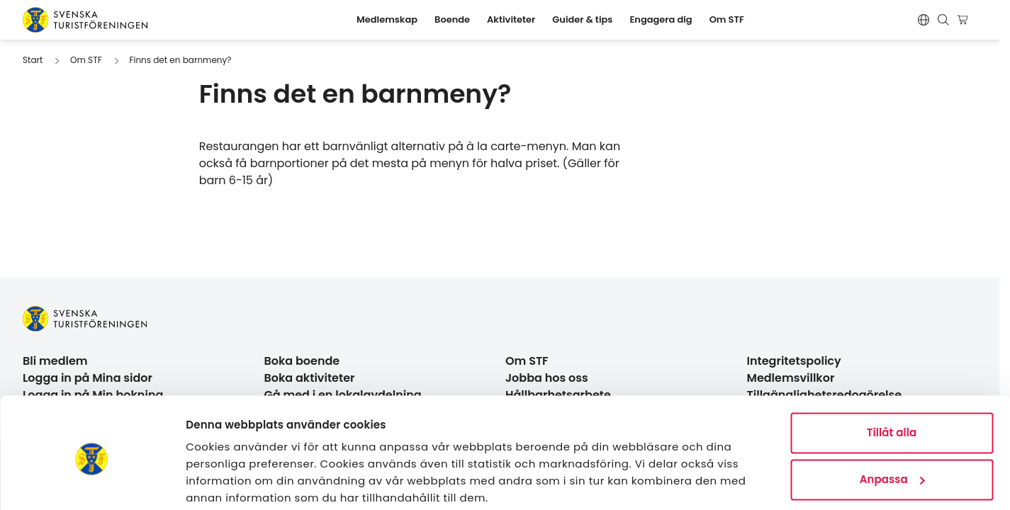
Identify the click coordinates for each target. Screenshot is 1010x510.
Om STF (86, 60)
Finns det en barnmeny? (180, 60)
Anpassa (892, 423)
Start (33, 60)
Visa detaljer (220, 482)
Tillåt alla (892, 377)
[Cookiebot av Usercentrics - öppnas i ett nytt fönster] (92, 482)
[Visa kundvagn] (965, 20)
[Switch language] (923, 20)
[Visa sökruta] (943, 20)
